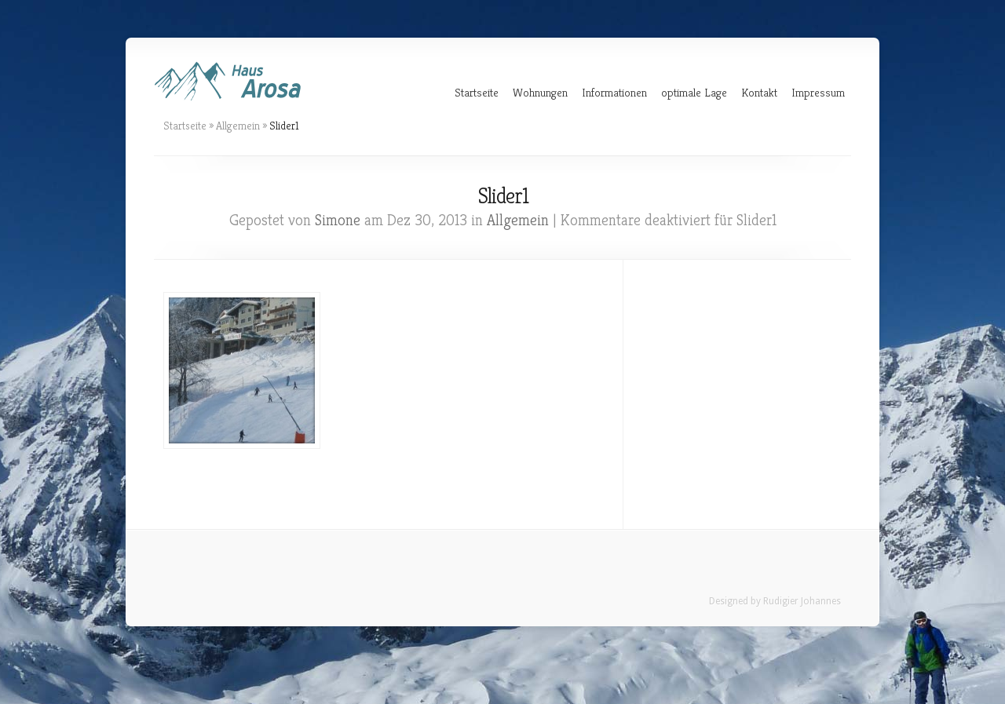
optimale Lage (694, 92)
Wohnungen (540, 92)
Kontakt (759, 92)
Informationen (614, 92)
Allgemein (238, 126)
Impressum (818, 92)
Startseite (477, 92)
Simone (337, 220)
